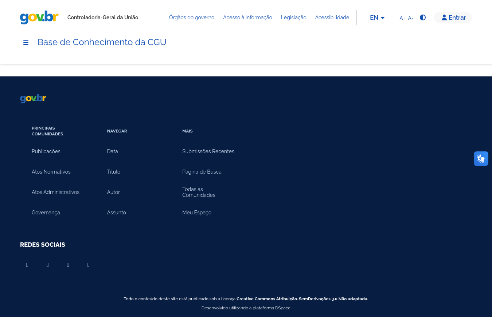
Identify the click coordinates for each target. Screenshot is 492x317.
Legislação (293, 17)
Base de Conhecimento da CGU (102, 42)
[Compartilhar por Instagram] (68, 265)
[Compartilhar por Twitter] (88, 265)
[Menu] (26, 42)
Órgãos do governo (191, 17)
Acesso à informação (247, 17)
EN (378, 17)
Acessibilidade (332, 17)
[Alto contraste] (422, 17)
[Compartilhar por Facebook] (47, 265)
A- (411, 18)
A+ (402, 18)
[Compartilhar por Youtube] (27, 265)
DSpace (282, 307)
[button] (453, 17)
